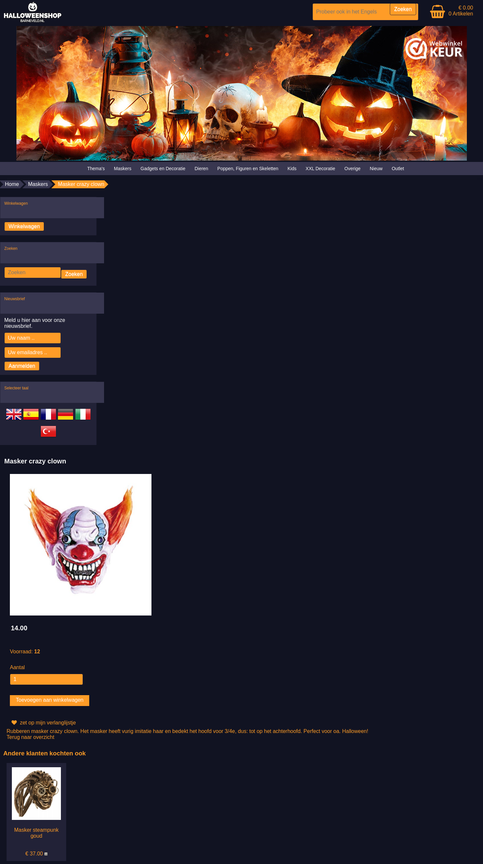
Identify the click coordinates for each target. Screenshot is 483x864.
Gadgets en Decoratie (163, 168)
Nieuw (376, 168)
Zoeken (74, 274)
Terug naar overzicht (30, 737)
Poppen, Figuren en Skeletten (247, 168)
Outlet (398, 168)
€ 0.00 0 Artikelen (460, 10)
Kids (291, 168)
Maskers (122, 168)
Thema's (96, 168)
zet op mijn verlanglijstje (43, 723)
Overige (352, 168)
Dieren (201, 168)
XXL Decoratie (320, 168)
